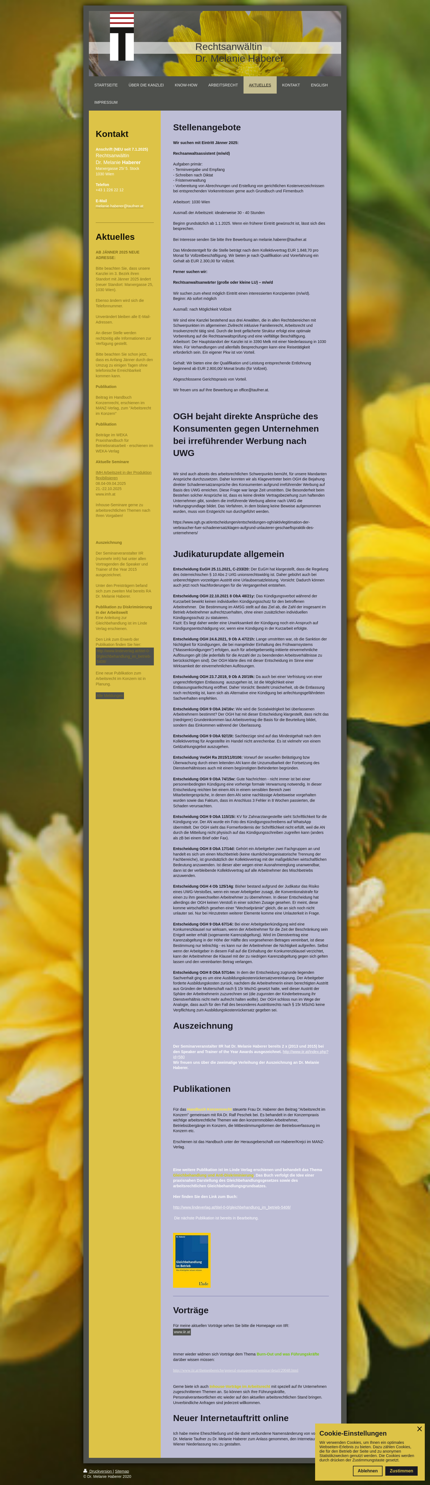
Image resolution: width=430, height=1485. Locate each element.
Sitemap (122, 1471)
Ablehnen (368, 1471)
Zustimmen (401, 1471)
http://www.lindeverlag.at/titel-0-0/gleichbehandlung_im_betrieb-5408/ (124, 656)
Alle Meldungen (110, 695)
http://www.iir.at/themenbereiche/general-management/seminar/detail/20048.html (235, 1370)
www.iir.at (182, 1332)
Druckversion (98, 1471)
